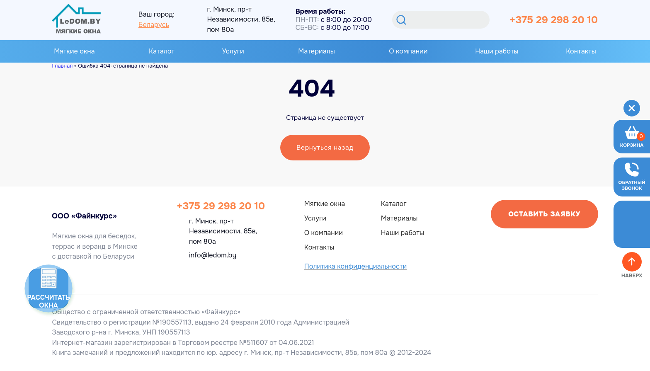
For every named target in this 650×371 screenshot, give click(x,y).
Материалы (316, 51)
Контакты (581, 51)
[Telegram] (187, 272)
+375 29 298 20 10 (553, 20)
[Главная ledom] (76, 204)
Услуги (233, 51)
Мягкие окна (74, 51)
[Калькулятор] (48, 288)
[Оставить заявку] (632, 177)
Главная (62, 65)
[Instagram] (228, 272)
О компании (408, 51)
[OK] (249, 272)
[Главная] (76, 19)
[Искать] (441, 20)
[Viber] (207, 272)
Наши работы (496, 51)
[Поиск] (400, 20)
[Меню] (631, 107)
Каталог (162, 51)
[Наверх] (632, 262)
